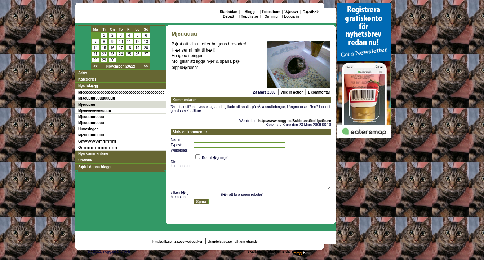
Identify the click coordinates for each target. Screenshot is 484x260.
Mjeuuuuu (86, 105)
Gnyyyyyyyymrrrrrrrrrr (97, 141)
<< (95, 66)
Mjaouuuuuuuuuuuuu (96, 98)
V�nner (291, 12)
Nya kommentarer (93, 154)
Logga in (291, 16)
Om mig (271, 16)
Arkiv (82, 73)
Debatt (228, 16)
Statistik (85, 160)
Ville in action (291, 92)
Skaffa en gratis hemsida (268, 252)
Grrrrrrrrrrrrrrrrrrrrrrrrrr (97, 148)
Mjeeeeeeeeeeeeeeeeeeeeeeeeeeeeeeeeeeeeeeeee (121, 92)
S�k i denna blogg (94, 167)
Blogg (249, 12)
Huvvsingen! (89, 129)
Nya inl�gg (88, 86)
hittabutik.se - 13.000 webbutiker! (178, 241)
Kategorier (87, 79)
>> (146, 66)
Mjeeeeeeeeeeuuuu (94, 111)
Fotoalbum (271, 12)
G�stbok (310, 12)
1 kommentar (319, 92)
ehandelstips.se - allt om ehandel (233, 241)
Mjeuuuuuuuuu (91, 117)
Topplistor (249, 16)
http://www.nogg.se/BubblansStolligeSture (294, 121)
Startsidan (228, 12)
